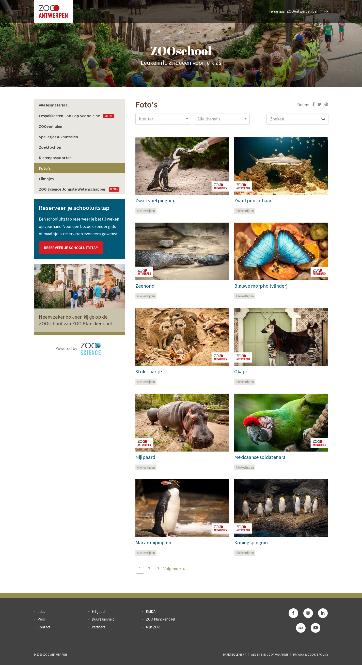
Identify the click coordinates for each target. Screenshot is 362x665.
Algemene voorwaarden (269, 654)
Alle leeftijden (146, 211)
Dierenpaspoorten (55, 157)
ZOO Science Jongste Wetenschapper (79, 189)
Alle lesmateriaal (54, 104)
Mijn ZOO (153, 627)
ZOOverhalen (50, 126)
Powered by (78, 349)
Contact (44, 627)
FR (326, 11)
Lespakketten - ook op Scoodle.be (76, 115)
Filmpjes (46, 178)
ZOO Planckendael (160, 619)
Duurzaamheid (103, 619)
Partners (98, 627)
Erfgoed (98, 611)
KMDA (150, 611)
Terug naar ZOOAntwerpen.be (293, 11)
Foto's (45, 168)
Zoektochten (50, 147)
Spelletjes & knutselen (58, 136)
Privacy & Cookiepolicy (310, 654)
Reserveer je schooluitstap (71, 247)
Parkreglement (234, 654)
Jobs (41, 611)
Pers (41, 619)
